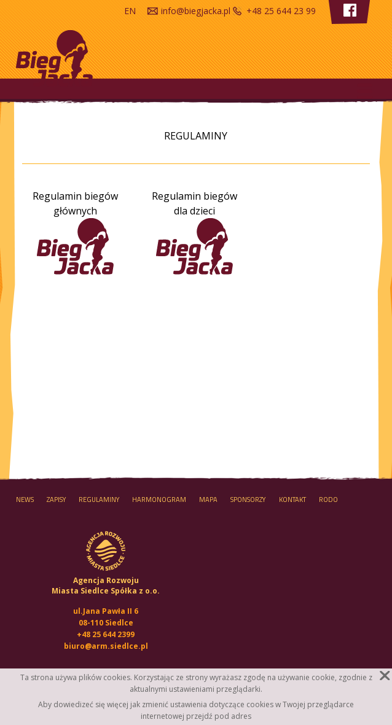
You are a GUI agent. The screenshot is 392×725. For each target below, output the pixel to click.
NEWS (25, 499)
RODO (328, 499)
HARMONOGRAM (159, 499)
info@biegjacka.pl (195, 11)
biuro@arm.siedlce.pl (106, 646)
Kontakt (292, 499)
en (130, 11)
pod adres (232, 716)
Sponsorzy (247, 499)
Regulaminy (99, 499)
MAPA (208, 499)
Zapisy (56, 499)
